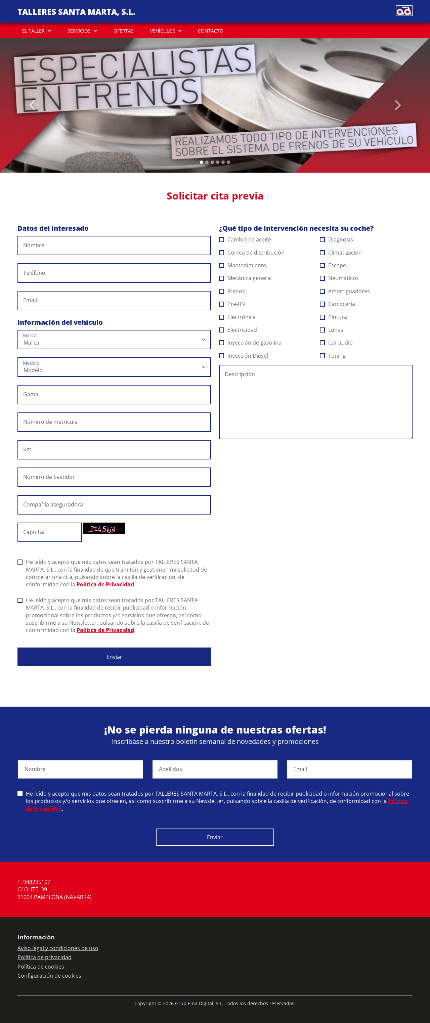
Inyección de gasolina (250, 342)
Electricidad (238, 329)
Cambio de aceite (245, 239)
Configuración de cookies (49, 975)
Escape (333, 265)
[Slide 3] (217, 162)
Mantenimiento (243, 265)
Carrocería (337, 304)
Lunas (332, 329)
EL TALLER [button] (33, 31)
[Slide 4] (223, 162)
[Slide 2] (212, 162)
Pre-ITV (232, 304)
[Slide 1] (207, 162)
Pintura (333, 317)
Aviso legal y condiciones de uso (57, 948)
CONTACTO (210, 31)
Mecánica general (245, 278)
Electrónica (237, 317)
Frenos (232, 291)
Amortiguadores (345, 291)
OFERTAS (124, 31)
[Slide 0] (201, 162)
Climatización (341, 252)
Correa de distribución (252, 252)
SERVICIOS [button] (79, 31)
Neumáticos (339, 278)
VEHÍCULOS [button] (162, 31)
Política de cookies (40, 966)
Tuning (333, 355)
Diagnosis (336, 239)
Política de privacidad (44, 957)
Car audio (336, 342)
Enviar (114, 657)
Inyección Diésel (243, 355)
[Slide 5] (228, 162)
